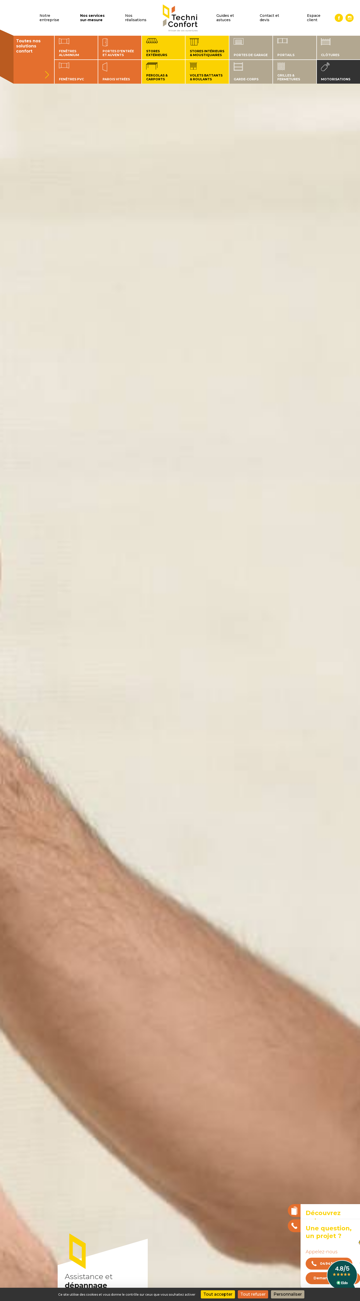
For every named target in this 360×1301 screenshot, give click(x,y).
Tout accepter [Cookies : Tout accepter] (217, 1294)
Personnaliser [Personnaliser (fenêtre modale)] (288, 1294)
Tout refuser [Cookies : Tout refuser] (253, 1294)
